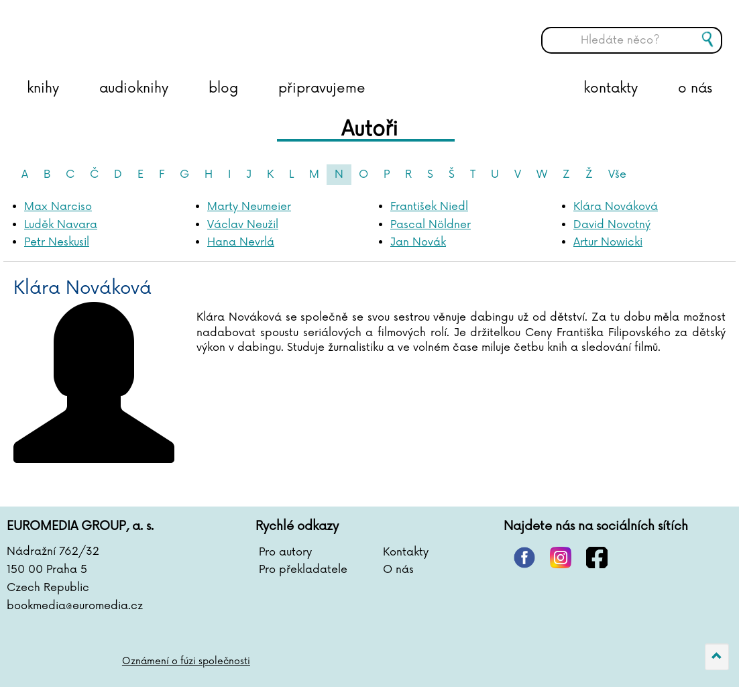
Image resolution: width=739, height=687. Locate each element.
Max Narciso (58, 206)
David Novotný (611, 224)
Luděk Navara (60, 224)
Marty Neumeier (249, 206)
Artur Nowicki (607, 242)
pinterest (524, 557)
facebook (597, 557)
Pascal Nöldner (430, 224)
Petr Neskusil (56, 242)
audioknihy (133, 89)
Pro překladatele (303, 569)
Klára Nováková (615, 206)
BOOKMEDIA (144, 30)
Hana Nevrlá (240, 242)
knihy (43, 89)
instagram (560, 557)
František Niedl (429, 206)
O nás (398, 569)
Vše (617, 174)
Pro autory (285, 552)
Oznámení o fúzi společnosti (186, 661)
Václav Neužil (242, 224)
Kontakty (406, 552)
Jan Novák (418, 242)
